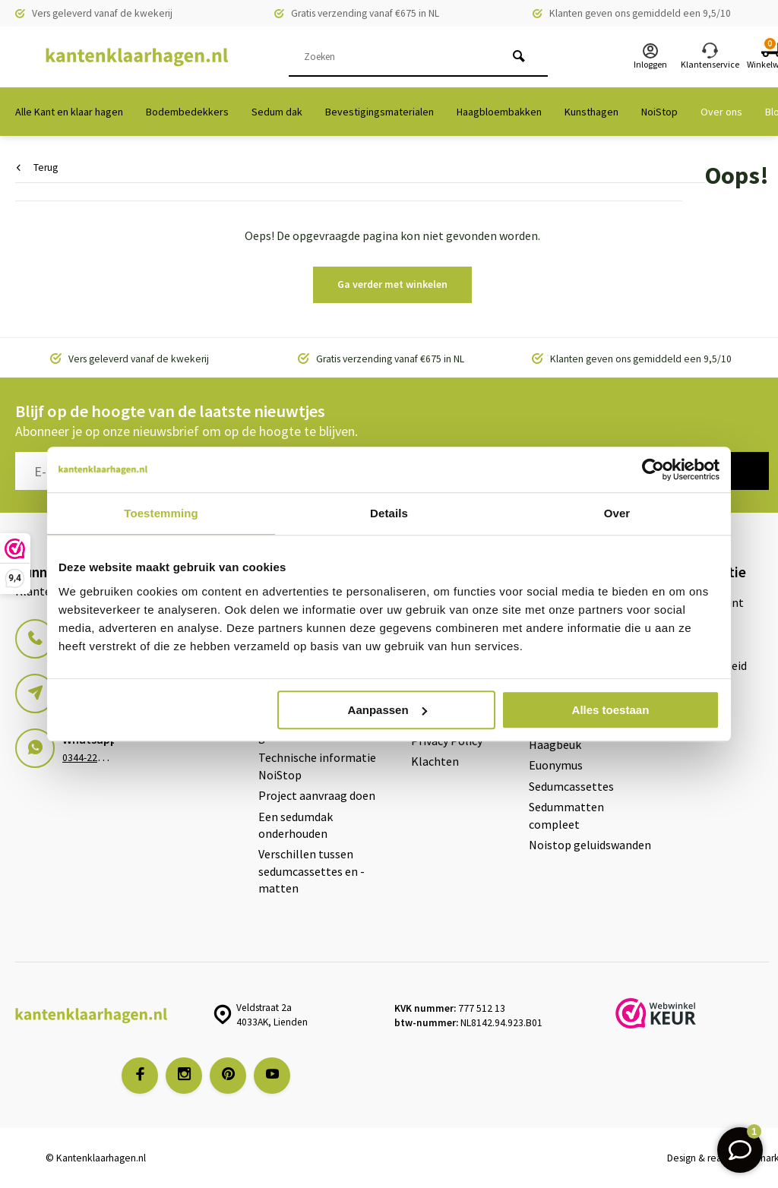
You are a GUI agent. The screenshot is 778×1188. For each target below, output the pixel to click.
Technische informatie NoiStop (317, 766)
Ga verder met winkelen (392, 284)
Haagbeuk (555, 744)
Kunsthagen (591, 111)
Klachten (435, 761)
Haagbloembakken (499, 111)
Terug (37, 167)
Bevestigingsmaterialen (379, 111)
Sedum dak (276, 111)
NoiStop (659, 111)
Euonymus (556, 765)
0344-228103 (90, 757)
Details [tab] (389, 513)
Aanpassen (387, 709)
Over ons (721, 111)
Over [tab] (617, 513)
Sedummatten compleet (566, 815)
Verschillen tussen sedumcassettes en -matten (311, 871)
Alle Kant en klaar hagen (69, 111)
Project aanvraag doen (316, 795)
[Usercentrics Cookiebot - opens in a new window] (653, 469)
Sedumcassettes (571, 786)
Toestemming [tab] (161, 513)
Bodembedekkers (187, 111)
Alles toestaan (611, 709)
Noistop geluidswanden (590, 844)
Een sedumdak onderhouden (295, 825)
